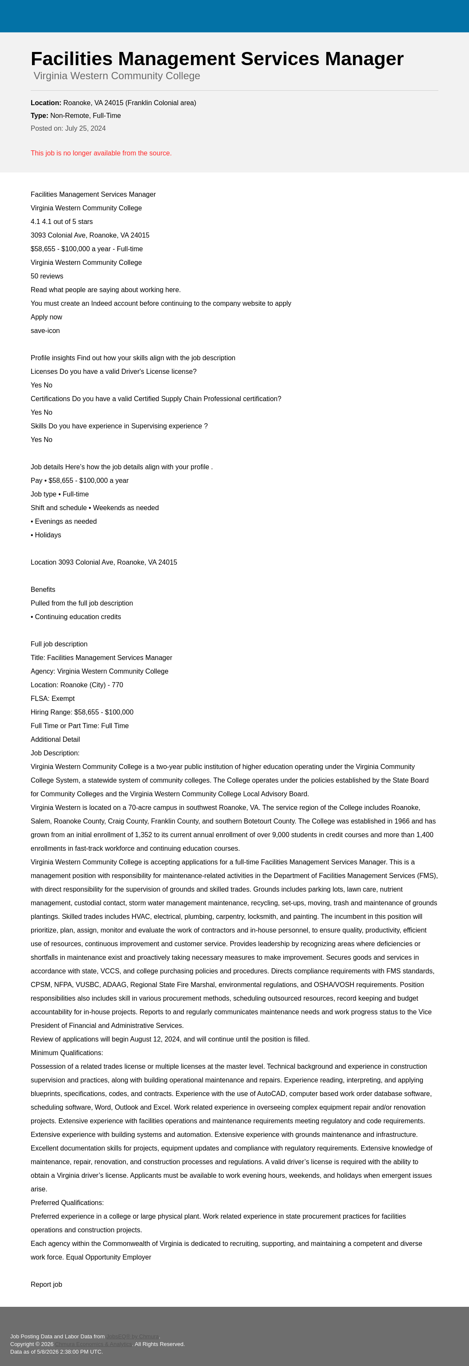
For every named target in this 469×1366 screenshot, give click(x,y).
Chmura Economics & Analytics (93, 1344)
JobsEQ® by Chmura (132, 1336)
